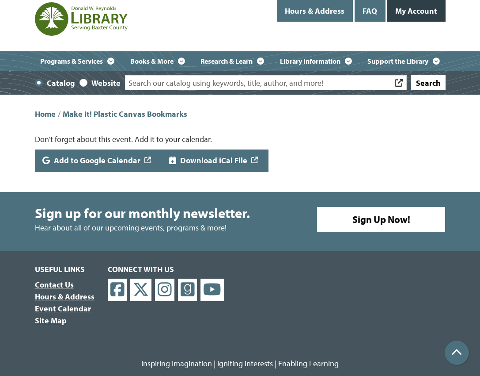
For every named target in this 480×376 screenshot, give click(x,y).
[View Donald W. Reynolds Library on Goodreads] (187, 290)
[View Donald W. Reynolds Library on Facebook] (117, 290)
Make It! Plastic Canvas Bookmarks (125, 114)
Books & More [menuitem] (152, 61)
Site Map (51, 320)
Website (106, 83)
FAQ (370, 11)
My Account (416, 11)
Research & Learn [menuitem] (226, 61)
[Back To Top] (457, 353)
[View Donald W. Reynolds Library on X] (140, 290)
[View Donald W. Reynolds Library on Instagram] (164, 290)
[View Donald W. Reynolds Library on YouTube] (212, 290)
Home (45, 114)
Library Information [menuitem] (310, 61)
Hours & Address (314, 11)
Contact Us (54, 285)
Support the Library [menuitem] (397, 61)
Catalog (61, 83)
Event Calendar (63, 308)
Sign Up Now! (381, 219)
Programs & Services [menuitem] (71, 61)
